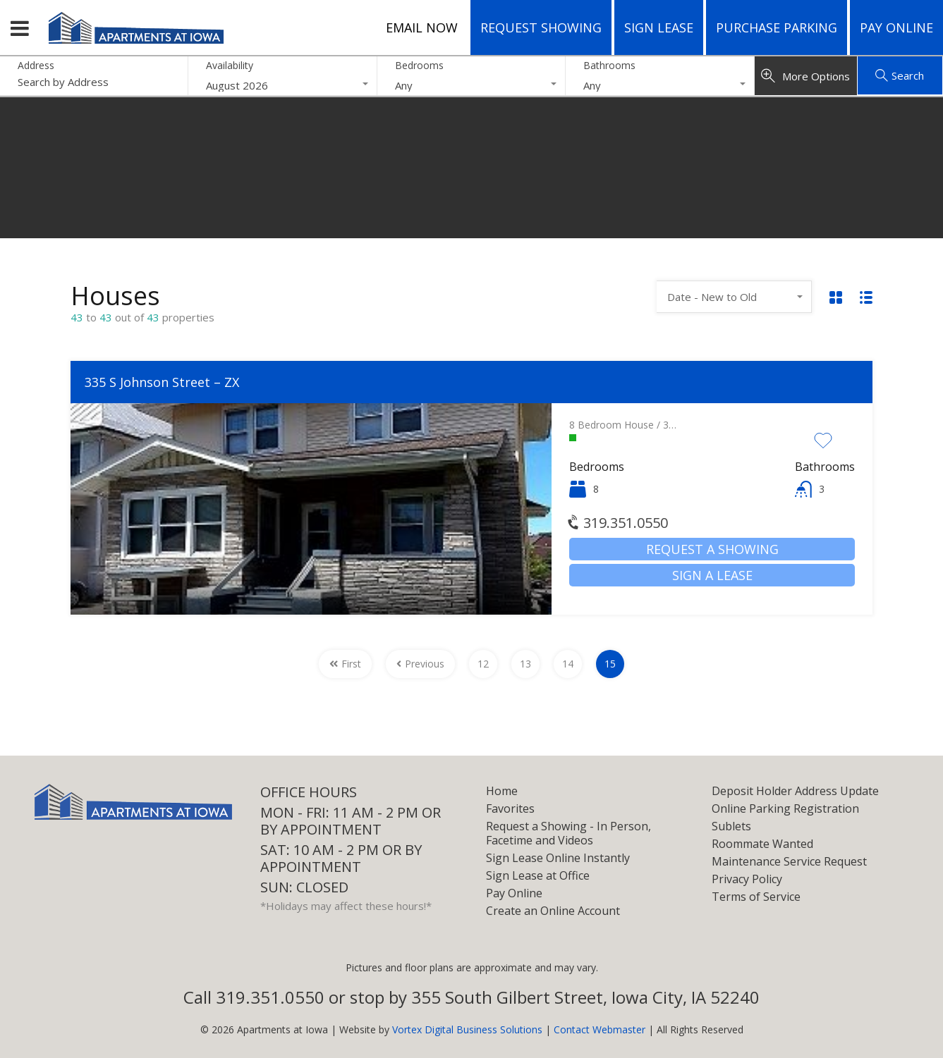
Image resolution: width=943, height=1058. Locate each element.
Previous (420, 663)
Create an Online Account (553, 910)
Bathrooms (609, 65)
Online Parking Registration (785, 808)
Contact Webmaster (599, 1029)
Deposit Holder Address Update (795, 791)
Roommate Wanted (762, 843)
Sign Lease (658, 27)
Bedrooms (419, 65)
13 (525, 663)
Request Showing (541, 27)
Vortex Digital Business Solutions (467, 1029)
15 (610, 663)
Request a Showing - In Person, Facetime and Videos (568, 833)
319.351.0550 (618, 522)
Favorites (510, 808)
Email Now (422, 27)
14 (567, 663)
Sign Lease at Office (538, 875)
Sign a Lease (712, 575)
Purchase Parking (776, 27)
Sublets (731, 826)
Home (502, 791)
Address (36, 66)
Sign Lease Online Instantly (558, 858)
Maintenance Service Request (789, 861)
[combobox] (282, 85)
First (345, 663)
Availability (229, 65)
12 (483, 663)
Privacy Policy (747, 879)
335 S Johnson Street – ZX (162, 382)
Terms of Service (756, 896)
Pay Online (896, 27)
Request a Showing (712, 549)
